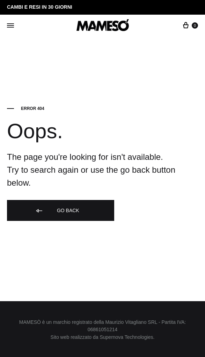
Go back (57, 211)
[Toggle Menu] (10, 26)
